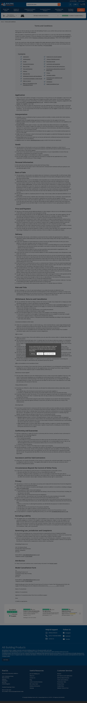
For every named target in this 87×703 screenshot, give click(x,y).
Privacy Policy (32, 350)
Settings (33, 353)
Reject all (40, 353)
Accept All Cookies (49, 353)
